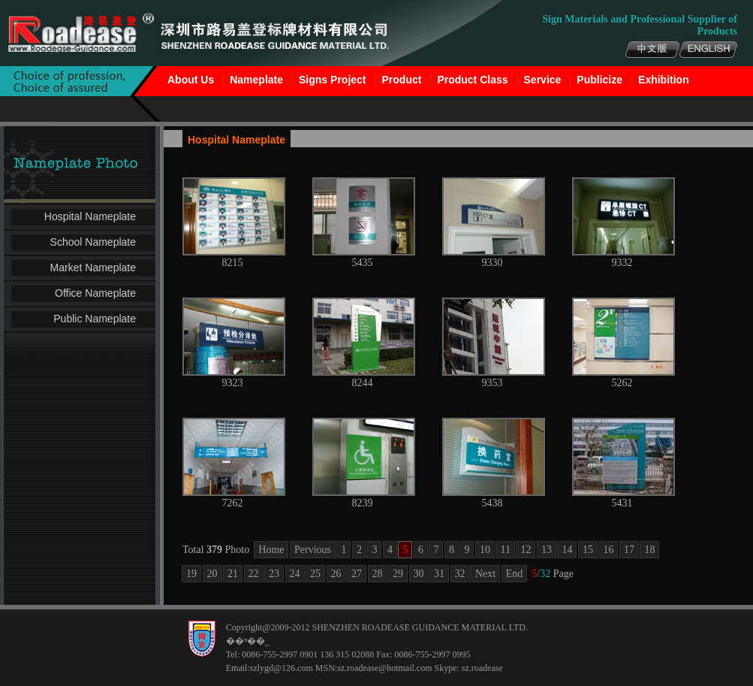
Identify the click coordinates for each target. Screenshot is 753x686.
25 (315, 573)
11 (505, 549)
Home (271, 549)
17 (629, 549)
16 (608, 549)
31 (439, 573)
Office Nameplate (95, 293)
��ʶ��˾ (248, 641)
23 (274, 573)
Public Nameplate (94, 319)
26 (336, 573)
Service (543, 80)
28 (377, 573)
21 (232, 573)
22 (253, 573)
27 (356, 573)
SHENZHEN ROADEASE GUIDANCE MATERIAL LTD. (419, 627)
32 (460, 573)
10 (485, 549)
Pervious (312, 549)
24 (295, 573)
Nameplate (256, 80)
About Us (190, 80)
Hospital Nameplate (90, 216)
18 (649, 549)
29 (398, 573)
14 (567, 549)
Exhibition (663, 80)
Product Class (472, 80)
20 (212, 573)
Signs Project (332, 80)
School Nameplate (93, 242)
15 (588, 549)
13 (546, 549)
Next (485, 573)
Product (402, 80)
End (514, 573)
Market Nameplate (93, 267)
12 (525, 549)
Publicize (599, 80)
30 (419, 573)
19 (191, 573)
